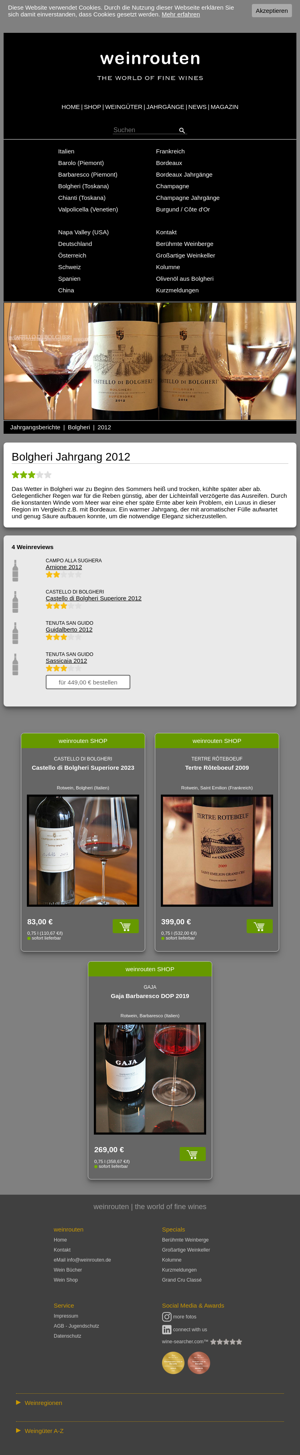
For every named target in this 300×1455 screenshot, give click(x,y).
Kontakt (166, 232)
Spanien (69, 278)
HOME (71, 106)
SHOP (92, 106)
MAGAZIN (224, 106)
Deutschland (75, 243)
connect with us (184, 1329)
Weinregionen (43, 1402)
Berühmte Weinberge (184, 243)
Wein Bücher (68, 1270)
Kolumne (168, 267)
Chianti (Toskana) (81, 197)
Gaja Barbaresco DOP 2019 (150, 995)
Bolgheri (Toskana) (83, 186)
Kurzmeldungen (177, 290)
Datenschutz (67, 1336)
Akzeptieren (272, 10)
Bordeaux (169, 162)
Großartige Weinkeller (185, 255)
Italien (66, 151)
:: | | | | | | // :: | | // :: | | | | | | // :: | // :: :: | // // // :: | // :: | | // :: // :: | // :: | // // (150, 1402)
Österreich (72, 255)
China (66, 290)
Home (60, 1240)
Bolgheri (79, 427)
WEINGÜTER (123, 106)
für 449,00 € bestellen (88, 681)
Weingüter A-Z (44, 1430)
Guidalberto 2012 (69, 629)
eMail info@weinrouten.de (82, 1260)
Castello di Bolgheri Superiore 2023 (83, 767)
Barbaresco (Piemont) (88, 174)
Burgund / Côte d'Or (183, 209)
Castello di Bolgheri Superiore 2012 (94, 598)
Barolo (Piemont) (81, 162)
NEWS (198, 106)
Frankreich (170, 151)
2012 (104, 427)
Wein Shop (66, 1280)
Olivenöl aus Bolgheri (185, 278)
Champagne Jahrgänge (188, 197)
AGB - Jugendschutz (76, 1326)
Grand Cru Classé (182, 1280)
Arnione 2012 (64, 566)
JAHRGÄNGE (165, 106)
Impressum (66, 1316)
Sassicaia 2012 (66, 660)
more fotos (179, 1317)
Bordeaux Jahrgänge (184, 174)
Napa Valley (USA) (83, 232)
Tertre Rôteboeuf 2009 (217, 767)
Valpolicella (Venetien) (88, 209)
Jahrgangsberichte (35, 427)
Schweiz (69, 267)
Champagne (172, 186)
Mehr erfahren (181, 14)
